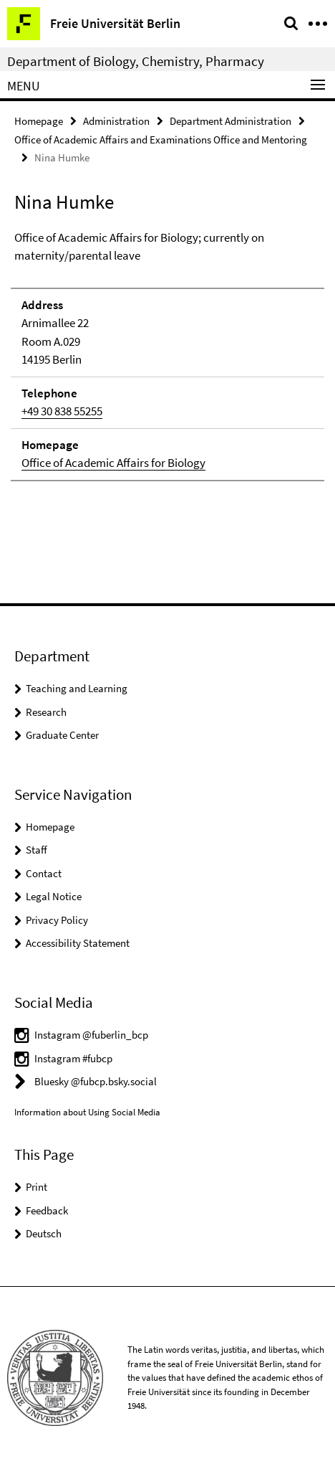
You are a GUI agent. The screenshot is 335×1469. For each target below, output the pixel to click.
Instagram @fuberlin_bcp (91, 1034)
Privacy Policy (57, 920)
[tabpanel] (167, 355)
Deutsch (44, 1233)
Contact (44, 873)
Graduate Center (62, 735)
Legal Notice (54, 896)
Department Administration (230, 121)
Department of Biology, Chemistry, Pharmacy (135, 61)
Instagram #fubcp (73, 1058)
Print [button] (36, 1187)
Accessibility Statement (78, 943)
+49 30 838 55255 (61, 411)
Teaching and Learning (76, 688)
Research (46, 712)
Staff (36, 849)
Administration (116, 121)
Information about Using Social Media (87, 1112)
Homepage (38, 121)
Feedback (47, 1210)
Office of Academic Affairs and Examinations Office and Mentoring (160, 139)
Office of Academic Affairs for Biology (113, 463)
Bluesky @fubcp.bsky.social (95, 1081)
